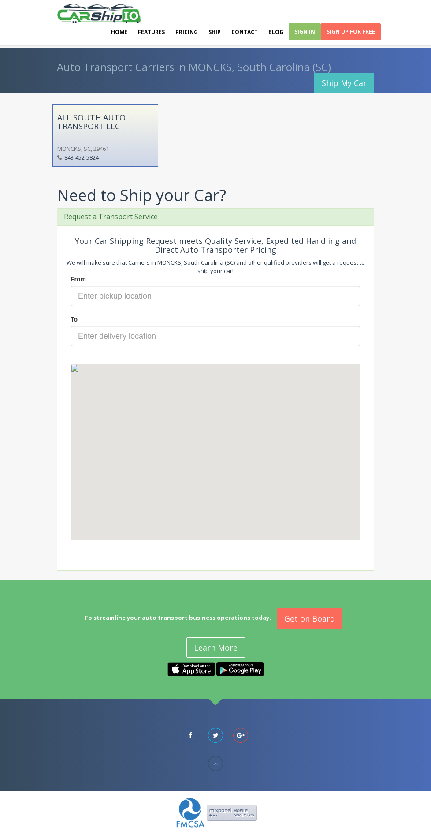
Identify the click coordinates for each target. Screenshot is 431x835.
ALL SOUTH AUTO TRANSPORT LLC (91, 121)
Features (151, 32)
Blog (275, 32)
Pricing (186, 32)
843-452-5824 (81, 157)
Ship (214, 32)
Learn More (216, 647)
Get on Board (309, 618)
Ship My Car (344, 83)
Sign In (304, 31)
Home (119, 32)
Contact (244, 32)
